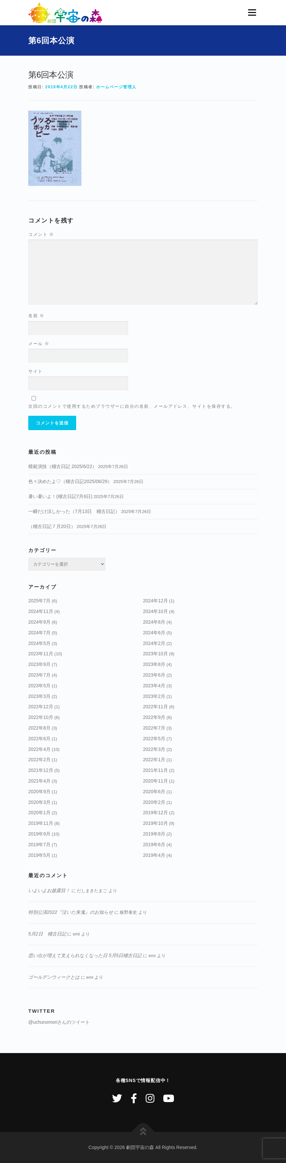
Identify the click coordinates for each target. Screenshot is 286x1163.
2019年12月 (155, 812)
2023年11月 (40, 653)
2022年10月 (40, 717)
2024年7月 (39, 632)
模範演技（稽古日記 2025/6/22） (62, 466)
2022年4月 (39, 749)
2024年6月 (154, 632)
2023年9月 (39, 664)
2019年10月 (155, 823)
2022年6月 (39, 738)
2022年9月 (154, 717)
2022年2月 (39, 759)
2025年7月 (39, 600)
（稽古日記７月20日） (51, 526)
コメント (41, 234)
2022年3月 (154, 749)
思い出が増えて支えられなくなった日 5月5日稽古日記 (85, 955)
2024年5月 (39, 643)
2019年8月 (154, 834)
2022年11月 (155, 706)
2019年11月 (40, 823)
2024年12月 (155, 600)
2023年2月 (154, 696)
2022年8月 (39, 728)
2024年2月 (154, 643)
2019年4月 (154, 855)
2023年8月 (154, 664)
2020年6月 (154, 791)
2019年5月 (39, 855)
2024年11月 (40, 611)
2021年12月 (40, 770)
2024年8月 (154, 622)
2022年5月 (154, 738)
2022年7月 (154, 728)
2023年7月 (39, 675)
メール (38, 343)
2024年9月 (39, 622)
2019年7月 (39, 844)
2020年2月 (154, 802)
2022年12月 (40, 706)
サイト (35, 371)
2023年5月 (39, 685)
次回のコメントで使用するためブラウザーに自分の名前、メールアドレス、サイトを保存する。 (132, 406)
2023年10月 (155, 653)
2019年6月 (154, 844)
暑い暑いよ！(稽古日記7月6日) (60, 496)
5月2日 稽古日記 (47, 933)
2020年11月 (155, 781)
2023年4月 (154, 685)
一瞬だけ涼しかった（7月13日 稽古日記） (74, 511)
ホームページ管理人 (116, 87)
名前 (36, 315)
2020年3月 (39, 802)
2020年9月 (39, 791)
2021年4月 (39, 781)
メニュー (252, 12)
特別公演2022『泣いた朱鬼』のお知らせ (70, 912)
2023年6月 (154, 675)
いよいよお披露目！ (49, 890)
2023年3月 (39, 696)
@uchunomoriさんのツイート (59, 1022)
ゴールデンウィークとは (53, 977)
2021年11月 (155, 770)
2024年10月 (155, 611)
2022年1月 (154, 759)
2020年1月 (39, 812)
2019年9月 (39, 834)
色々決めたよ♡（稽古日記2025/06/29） (70, 481)
